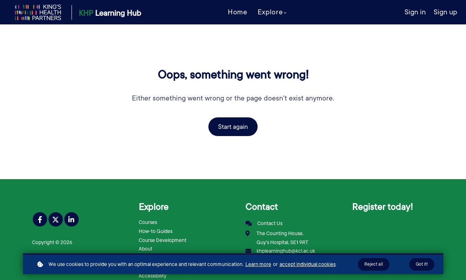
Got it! (422, 264)
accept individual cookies (308, 264)
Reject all (373, 264)
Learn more (258, 264)
